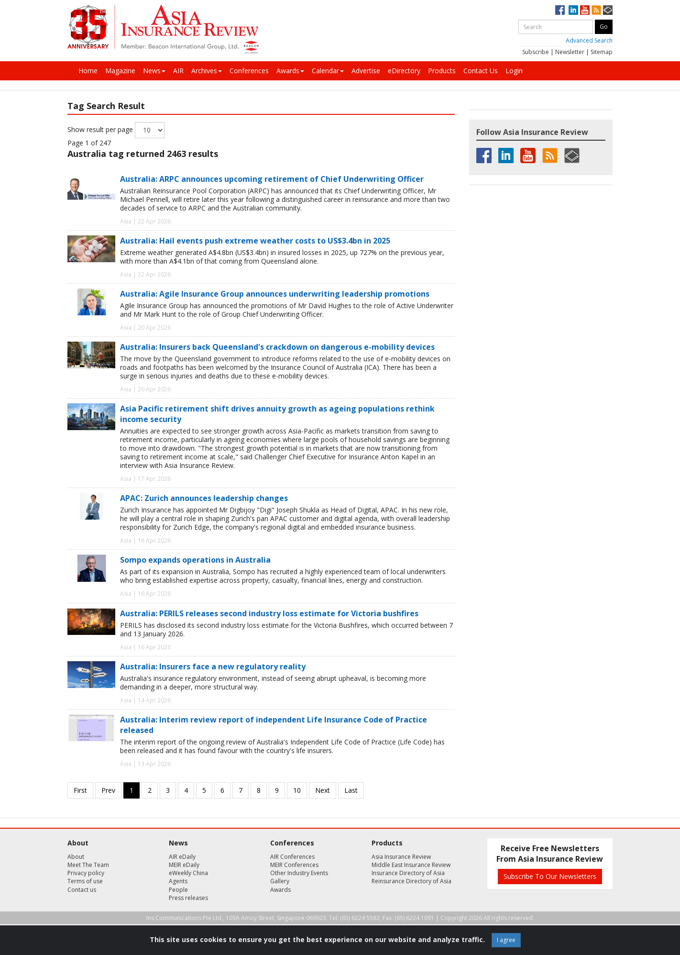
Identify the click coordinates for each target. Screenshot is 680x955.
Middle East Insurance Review (411, 865)
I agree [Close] (506, 940)
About (75, 857)
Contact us (81, 890)
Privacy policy (85, 873)
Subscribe (535, 52)
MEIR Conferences (294, 865)
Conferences (249, 70)
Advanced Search (589, 40)
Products (442, 70)
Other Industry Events (299, 873)
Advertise (365, 70)
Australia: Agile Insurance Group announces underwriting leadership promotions (274, 294)
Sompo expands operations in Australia (195, 560)
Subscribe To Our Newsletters (550, 876)
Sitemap (602, 52)
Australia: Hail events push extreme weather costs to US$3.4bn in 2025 (255, 240)
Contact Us (480, 70)
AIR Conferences (292, 857)
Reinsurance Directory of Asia (411, 881)
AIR (178, 70)
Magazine (120, 70)
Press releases (188, 898)
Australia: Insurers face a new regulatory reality (213, 666)
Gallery (279, 881)
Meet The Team (88, 865)
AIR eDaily (182, 857)
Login (514, 70)
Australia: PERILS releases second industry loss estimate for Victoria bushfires (269, 613)
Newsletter (569, 52)
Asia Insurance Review (401, 857)
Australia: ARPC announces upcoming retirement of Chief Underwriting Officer (272, 179)
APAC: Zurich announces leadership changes (204, 498)
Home (88, 70)
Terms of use (85, 881)
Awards (290, 70)
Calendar (328, 70)
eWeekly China (188, 873)
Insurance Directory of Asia (408, 873)
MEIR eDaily (184, 865)
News (154, 70)
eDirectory (404, 70)
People (178, 890)
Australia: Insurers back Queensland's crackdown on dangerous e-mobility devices (277, 347)
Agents (178, 881)
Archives (206, 70)
